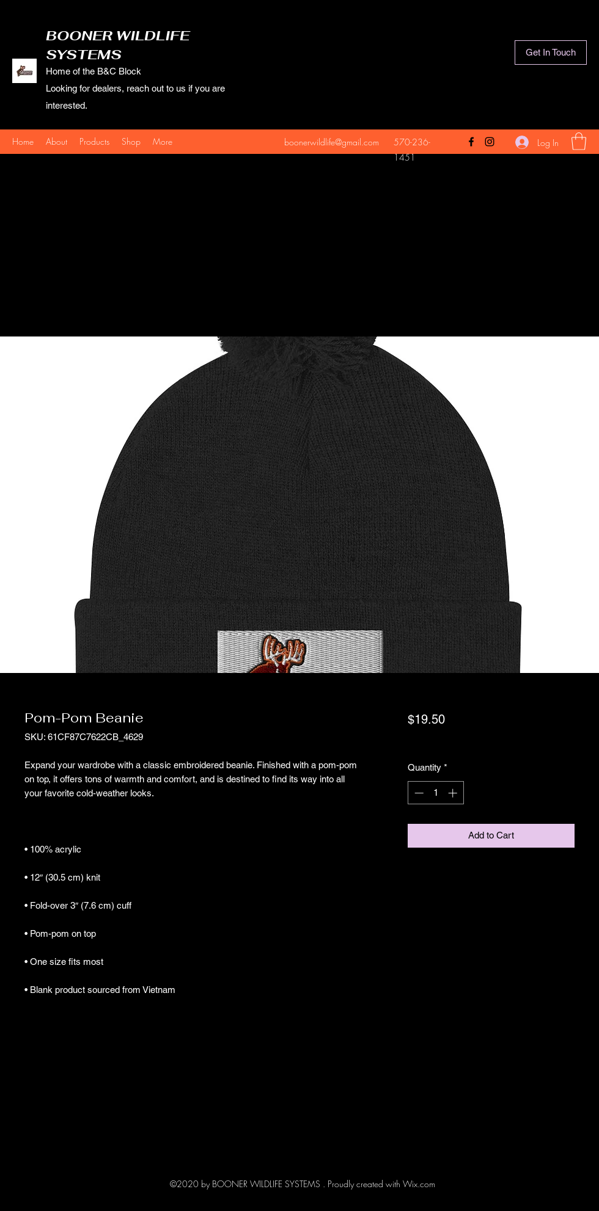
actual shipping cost (446, 740)
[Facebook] (471, 142)
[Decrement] (418, 793)
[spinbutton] (435, 793)
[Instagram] (489, 142)
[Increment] (454, 793)
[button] (578, 141)
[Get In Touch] (551, 52)
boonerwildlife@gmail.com (331, 142)
